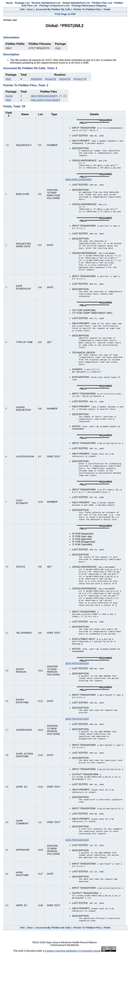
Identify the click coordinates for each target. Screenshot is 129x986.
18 (7, 783)
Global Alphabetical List (76, 3)
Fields (107, 9)
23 (7, 937)
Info (22, 9)
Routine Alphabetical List (45, 3)
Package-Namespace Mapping (89, 5)
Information (11, 37)
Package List (22, 3)
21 (64, 96)
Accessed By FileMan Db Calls (53, 9)
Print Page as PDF (65, 14)
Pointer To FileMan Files (87, 9)
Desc (30, 9)
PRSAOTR (65, 79)
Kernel (9, 96)
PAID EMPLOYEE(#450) (44, 100)
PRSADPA (36, 79)
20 (7, 851)
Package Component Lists (54, 5)
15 (56, 96)
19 (7, 815)
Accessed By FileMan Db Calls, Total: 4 (30, 68)
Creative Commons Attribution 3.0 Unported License (73, 983)
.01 (7, 146)
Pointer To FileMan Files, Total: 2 (25, 85)
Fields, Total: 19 (14, 106)
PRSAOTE (50, 79)
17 (60, 96)
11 (7, 656)
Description (11, 54)
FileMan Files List (102, 3)
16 (7, 727)
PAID (14, 20)
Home (9, 3)
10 (7, 586)
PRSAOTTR (80, 79)
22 (7, 905)
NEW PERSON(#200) (42, 96)
